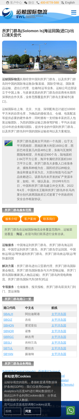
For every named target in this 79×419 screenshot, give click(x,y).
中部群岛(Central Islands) (19, 371)
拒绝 (8, 411)
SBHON (8, 325)
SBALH (8, 314)
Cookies (61, 406)
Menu (74, 12)
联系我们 (49, 219)
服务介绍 (11, 219)
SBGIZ (7, 319)
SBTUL (8, 348)
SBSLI (7, 342)
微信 (29, 2)
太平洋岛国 (58, 314)
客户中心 (14, 2)
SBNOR (8, 331)
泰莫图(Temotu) (64, 384)
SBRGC (8, 337)
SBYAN (8, 354)
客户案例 (30, 219)
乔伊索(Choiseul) (49, 371)
